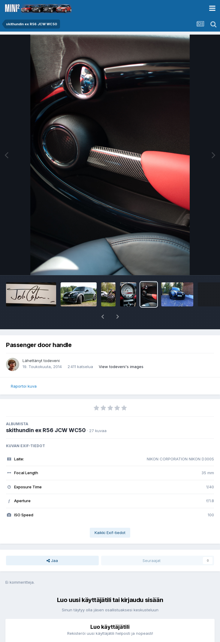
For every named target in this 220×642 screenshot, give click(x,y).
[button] (102, 316)
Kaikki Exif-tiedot (110, 532)
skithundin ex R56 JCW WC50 (46, 430)
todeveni (52, 360)
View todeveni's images (121, 366)
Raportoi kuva (24, 386)
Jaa (52, 560)
